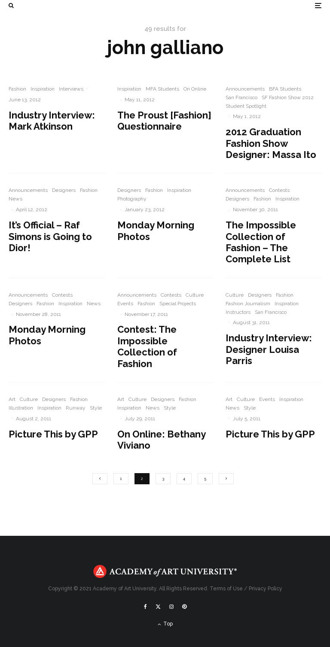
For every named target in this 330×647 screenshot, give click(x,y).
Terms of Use (226, 589)
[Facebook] (145, 607)
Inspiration (43, 89)
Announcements (245, 89)
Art (12, 399)
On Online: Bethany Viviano (161, 439)
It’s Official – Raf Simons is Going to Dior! (50, 236)
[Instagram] (171, 607)
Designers (64, 190)
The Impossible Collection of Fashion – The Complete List (261, 241)
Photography (132, 199)
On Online (194, 89)
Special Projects (177, 304)
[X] (158, 607)
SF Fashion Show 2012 (288, 97)
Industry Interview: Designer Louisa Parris (269, 349)
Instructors (238, 312)
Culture (195, 295)
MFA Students (162, 89)
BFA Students (285, 89)
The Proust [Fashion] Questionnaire (164, 120)
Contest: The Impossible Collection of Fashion (147, 346)
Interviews (71, 89)
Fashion (17, 89)
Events (125, 304)
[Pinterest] (184, 607)
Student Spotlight (246, 106)
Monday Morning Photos (155, 230)
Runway (76, 408)
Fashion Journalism (248, 304)
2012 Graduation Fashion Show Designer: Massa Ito (271, 143)
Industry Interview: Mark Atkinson (52, 120)
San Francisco (241, 97)
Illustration (21, 408)
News (15, 199)
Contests (279, 190)
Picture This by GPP (53, 434)
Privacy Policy (265, 589)
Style (96, 408)
